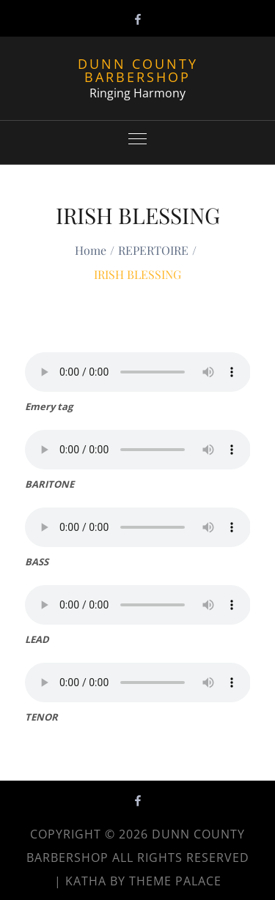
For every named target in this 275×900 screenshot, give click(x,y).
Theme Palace (175, 881)
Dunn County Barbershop (138, 70)
